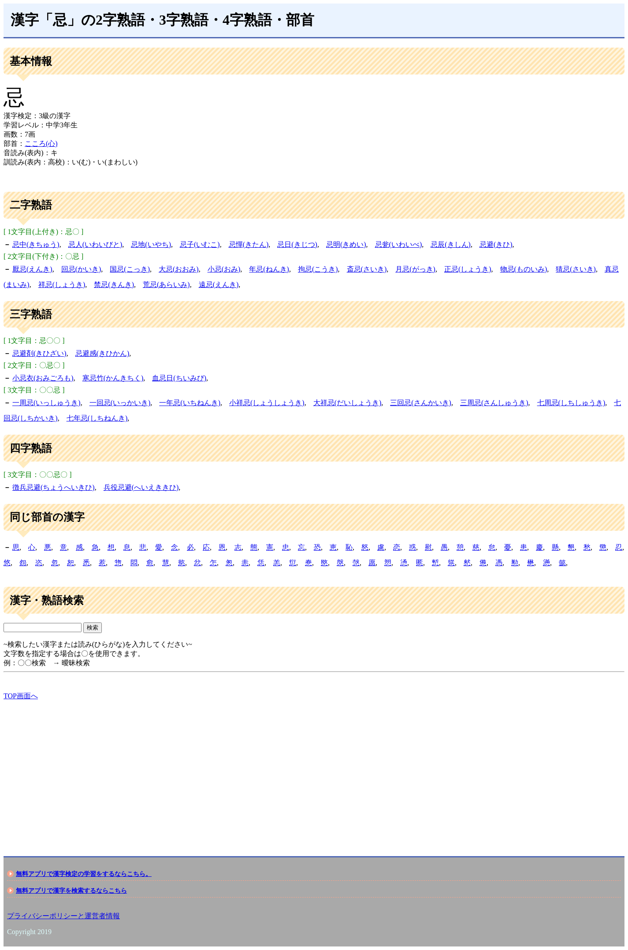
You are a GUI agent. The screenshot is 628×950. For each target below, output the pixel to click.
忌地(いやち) (151, 244)
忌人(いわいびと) (95, 244)
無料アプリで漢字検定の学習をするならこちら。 (84, 873)
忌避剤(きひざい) (39, 353)
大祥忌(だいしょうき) (347, 402)
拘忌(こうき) (318, 269)
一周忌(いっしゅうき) (46, 402)
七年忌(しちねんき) (97, 418)
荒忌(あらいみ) (166, 284)
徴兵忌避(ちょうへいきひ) (53, 487)
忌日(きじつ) (297, 244)
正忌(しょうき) (467, 269)
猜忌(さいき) (576, 269)
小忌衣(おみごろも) (43, 378)
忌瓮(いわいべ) (398, 244)
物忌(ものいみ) (523, 269)
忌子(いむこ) (200, 244)
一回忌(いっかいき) (120, 402)
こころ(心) (41, 143)
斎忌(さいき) (367, 269)
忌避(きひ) (496, 244)
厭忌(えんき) (32, 269)
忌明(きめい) (346, 244)
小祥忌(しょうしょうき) (267, 402)
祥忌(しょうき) (61, 284)
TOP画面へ (21, 696)
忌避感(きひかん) (102, 353)
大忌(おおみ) (179, 269)
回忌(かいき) (81, 269)
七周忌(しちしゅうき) (571, 402)
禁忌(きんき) (114, 284)
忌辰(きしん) (451, 244)
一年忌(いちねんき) (189, 402)
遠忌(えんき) (219, 284)
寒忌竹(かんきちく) (113, 378)
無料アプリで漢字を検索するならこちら (71, 890)
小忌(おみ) (224, 269)
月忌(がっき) (415, 269)
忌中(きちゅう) (35, 244)
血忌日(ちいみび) (179, 378)
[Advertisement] (268, 770)
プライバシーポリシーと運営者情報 (63, 916)
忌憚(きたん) (249, 244)
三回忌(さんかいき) (420, 402)
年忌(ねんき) (269, 269)
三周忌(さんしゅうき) (494, 402)
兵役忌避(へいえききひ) (141, 487)
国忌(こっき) (130, 269)
